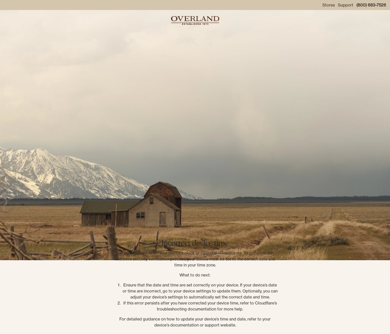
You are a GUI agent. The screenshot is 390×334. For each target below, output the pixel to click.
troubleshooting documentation (186, 308)
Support (345, 5)
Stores (328, 5)
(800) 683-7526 (371, 5)
